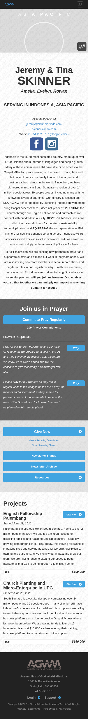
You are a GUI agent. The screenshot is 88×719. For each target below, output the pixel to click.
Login (31, 697)
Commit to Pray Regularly (44, 320)
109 (29, 327)
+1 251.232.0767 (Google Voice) (48, 134)
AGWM (9, 4)
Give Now (42, 432)
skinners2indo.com (44, 129)
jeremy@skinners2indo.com (44, 124)
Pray (76, 348)
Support (50, 697)
